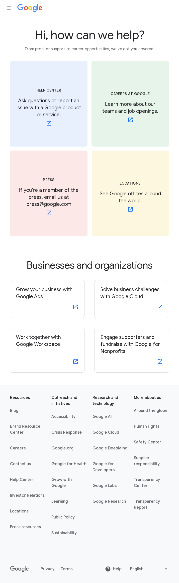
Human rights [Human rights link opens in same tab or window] (146, 426)
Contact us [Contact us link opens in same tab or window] (20, 463)
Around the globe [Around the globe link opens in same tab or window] (151, 410)
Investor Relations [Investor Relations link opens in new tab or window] (27, 495)
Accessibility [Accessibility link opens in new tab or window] (63, 416)
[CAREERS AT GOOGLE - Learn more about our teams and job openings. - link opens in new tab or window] (130, 104)
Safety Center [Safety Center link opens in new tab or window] (147, 442)
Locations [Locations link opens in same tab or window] (19, 511)
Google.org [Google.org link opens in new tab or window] (62, 448)
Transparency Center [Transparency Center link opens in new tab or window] (147, 482)
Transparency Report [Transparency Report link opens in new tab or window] (147, 504)
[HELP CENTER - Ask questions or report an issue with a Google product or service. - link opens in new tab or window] (49, 104)
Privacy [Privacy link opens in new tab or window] (48, 568)
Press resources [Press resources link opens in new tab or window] (25, 526)
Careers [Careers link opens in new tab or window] (18, 448)
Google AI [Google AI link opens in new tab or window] (102, 416)
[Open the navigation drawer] (9, 8)
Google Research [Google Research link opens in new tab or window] (109, 501)
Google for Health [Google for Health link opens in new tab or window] (69, 463)
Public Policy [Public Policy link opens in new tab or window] (63, 517)
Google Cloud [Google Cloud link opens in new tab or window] (105, 432)
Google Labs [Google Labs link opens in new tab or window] (104, 485)
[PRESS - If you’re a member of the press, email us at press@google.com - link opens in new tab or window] (49, 193)
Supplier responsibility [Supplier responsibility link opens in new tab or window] (147, 460)
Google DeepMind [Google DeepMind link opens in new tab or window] (109, 448)
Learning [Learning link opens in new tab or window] (59, 501)
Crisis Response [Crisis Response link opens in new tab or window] (66, 432)
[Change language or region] (149, 569)
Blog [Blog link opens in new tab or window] (14, 410)
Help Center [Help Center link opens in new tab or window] (21, 479)
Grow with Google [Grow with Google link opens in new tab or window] (61, 482)
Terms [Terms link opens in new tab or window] (67, 568)
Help (113, 569)
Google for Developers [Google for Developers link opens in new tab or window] (103, 466)
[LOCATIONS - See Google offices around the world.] (130, 193)
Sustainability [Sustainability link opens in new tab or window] (64, 532)
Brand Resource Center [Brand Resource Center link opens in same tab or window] (25, 429)
